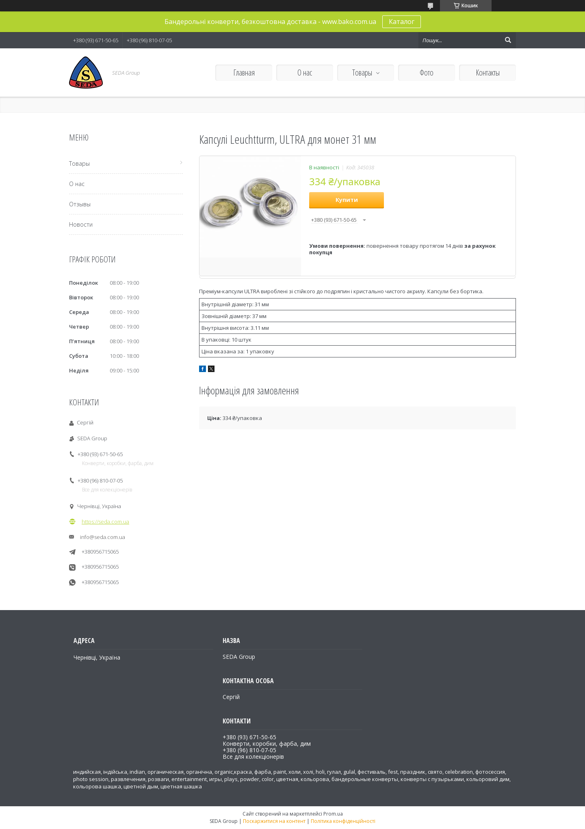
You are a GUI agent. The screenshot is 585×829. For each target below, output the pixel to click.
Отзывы (80, 204)
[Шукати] (508, 40)
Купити (347, 199)
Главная (244, 72)
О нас (304, 72)
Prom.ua (333, 813)
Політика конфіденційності (343, 821)
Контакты (488, 72)
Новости (81, 224)
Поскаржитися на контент (274, 821)
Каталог (401, 21)
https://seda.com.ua (105, 521)
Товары (362, 72)
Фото (426, 72)
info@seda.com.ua (102, 537)
